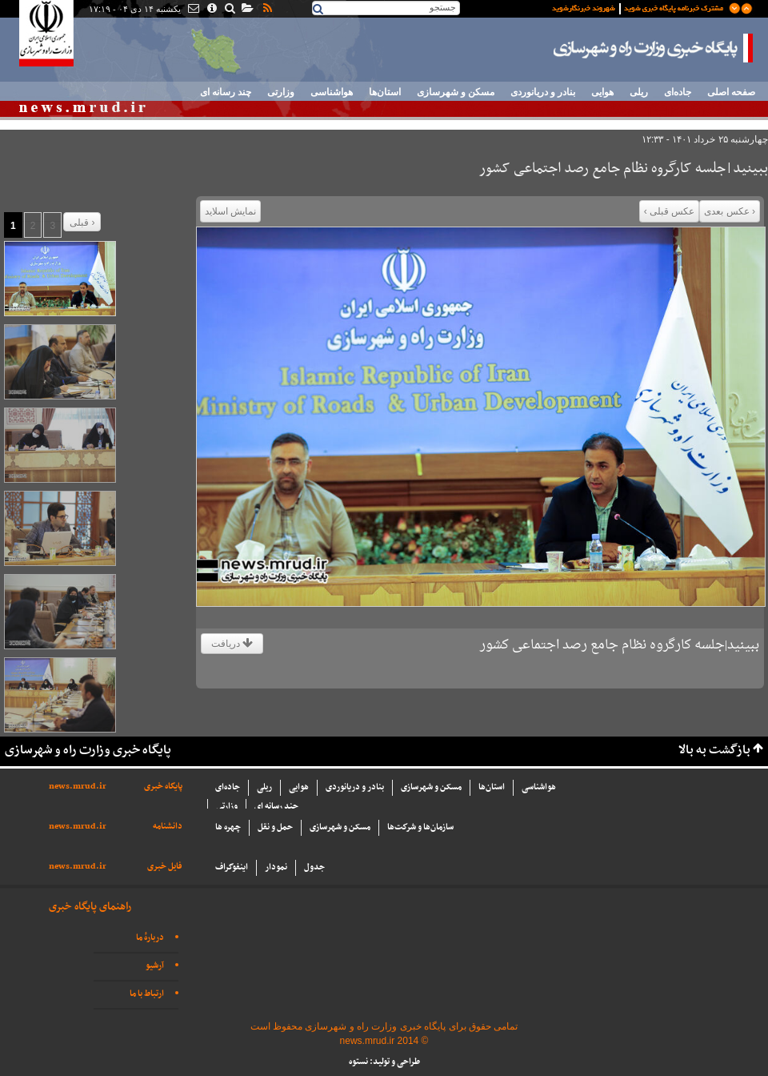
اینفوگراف (231, 867)
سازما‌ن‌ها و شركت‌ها (420, 827)
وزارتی (280, 92)
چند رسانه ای (225, 92)
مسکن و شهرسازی (455, 92)
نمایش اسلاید (230, 211)
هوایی (602, 92)
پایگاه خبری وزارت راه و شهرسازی (654, 48)
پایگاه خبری (163, 786)
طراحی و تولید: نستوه (384, 1062)
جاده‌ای (677, 92)
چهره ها (228, 827)
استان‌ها (385, 92)
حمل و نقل (275, 827)
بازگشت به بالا (714, 750)
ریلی (639, 92)
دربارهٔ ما (150, 938)
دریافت (232, 643)
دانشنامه (167, 826)
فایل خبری (164, 866)
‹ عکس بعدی (729, 211)
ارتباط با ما (147, 994)
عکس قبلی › (669, 211)
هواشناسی (331, 92)
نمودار (276, 867)
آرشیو (155, 966)
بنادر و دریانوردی (542, 92)
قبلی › (82, 222)
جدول (314, 867)
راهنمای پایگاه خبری (90, 906)
